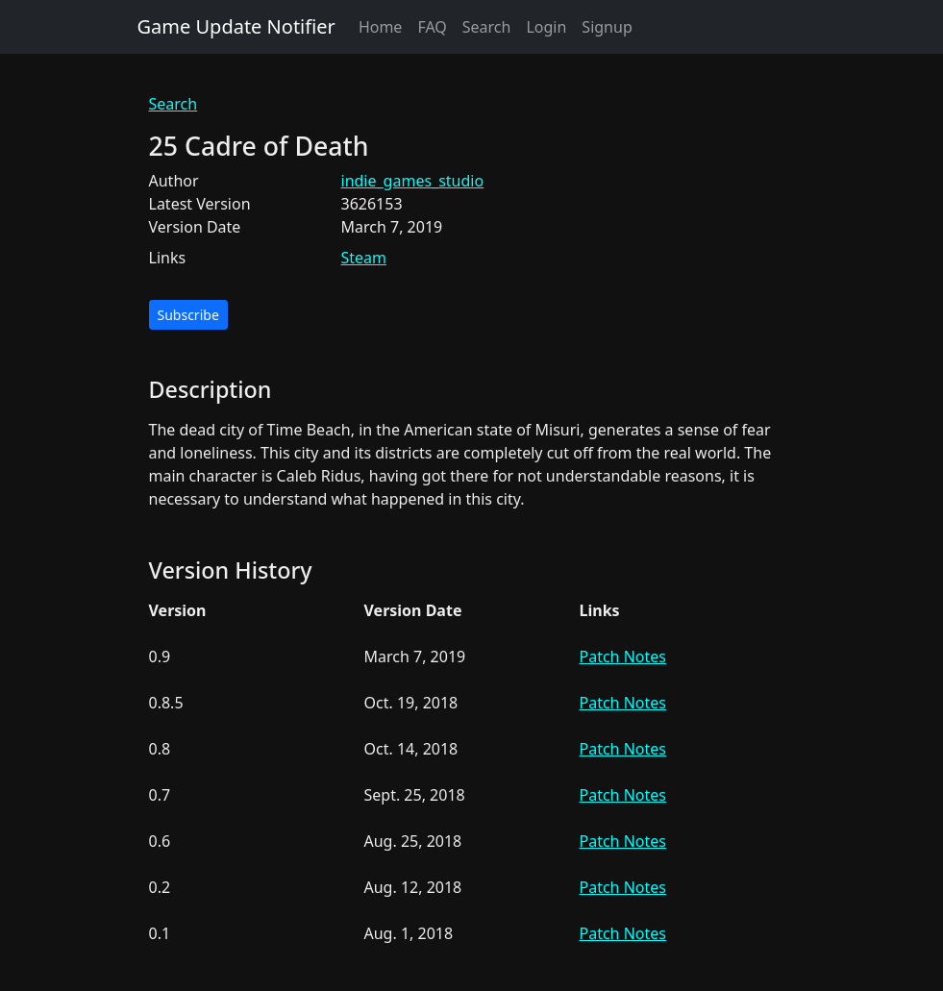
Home (381, 26)
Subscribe (188, 315)
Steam (364, 257)
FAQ (431, 26)
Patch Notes (623, 656)
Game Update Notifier (236, 26)
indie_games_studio (412, 180)
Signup (607, 26)
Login (546, 26)
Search (486, 26)
